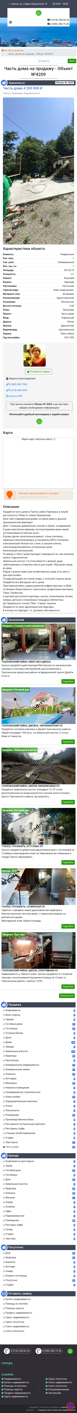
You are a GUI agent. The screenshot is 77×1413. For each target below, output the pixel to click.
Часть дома (13, 50)
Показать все (66, 996)
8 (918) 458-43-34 (59, 19)
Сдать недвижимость (16, 1396)
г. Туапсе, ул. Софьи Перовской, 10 (28, 3)
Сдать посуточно (57, 1378)
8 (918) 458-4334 (16, 390)
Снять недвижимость (60, 1382)
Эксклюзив (54, 1393)
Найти (72, 61)
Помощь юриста (13, 1389)
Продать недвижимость (17, 1393)
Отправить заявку (38, 371)
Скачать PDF (14, 396)
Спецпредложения (58, 1389)
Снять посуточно (57, 1386)
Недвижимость (12, 1378)
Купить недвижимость (16, 1382)
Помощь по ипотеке (15, 1386)
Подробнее (68, 681)
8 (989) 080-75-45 (59, 24)
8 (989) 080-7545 (16, 384)
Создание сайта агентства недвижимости (57, 1410)
